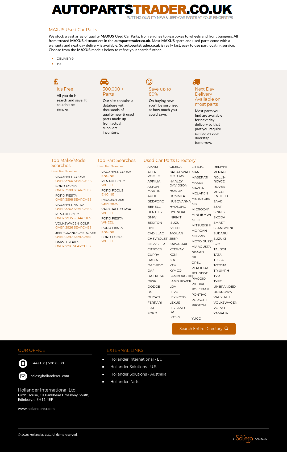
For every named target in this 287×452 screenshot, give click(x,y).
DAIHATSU (155, 276)
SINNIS (219, 212)
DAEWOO (155, 265)
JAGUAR (176, 233)
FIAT (150, 308)
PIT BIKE (198, 284)
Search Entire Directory (204, 328)
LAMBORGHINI (181, 276)
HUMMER (177, 196)
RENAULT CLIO (73, 216)
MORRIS (198, 236)
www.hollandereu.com (36, 408)
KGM (173, 254)
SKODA (219, 217)
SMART (219, 223)
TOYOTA (220, 265)
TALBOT (220, 249)
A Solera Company (249, 439)
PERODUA (200, 268)
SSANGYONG (224, 228)
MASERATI (200, 177)
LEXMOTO (177, 297)
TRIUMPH (221, 270)
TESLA (219, 260)
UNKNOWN (223, 292)
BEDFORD (155, 201)
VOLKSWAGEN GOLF (73, 225)
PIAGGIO (199, 278)
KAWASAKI (178, 244)
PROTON (199, 305)
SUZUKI (220, 239)
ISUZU (174, 223)
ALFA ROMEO (153, 174)
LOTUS (174, 317)
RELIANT (221, 167)
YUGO (196, 318)
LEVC (173, 292)
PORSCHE (200, 300)
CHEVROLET (157, 239)
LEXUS (174, 302)
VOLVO (219, 308)
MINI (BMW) (201, 215)
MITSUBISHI (201, 225)
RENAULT (221, 172)
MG (194, 204)
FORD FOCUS (73, 188)
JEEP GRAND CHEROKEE (75, 235)
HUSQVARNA (180, 201)
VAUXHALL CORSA (73, 179)
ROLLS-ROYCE (220, 179)
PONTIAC (199, 294)
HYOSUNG (177, 207)
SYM (217, 244)
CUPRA (153, 254)
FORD (152, 313)
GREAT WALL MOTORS (180, 174)
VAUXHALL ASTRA (73, 207)
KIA (172, 260)
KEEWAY (176, 249)
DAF (150, 270)
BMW (151, 217)
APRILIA (153, 181)
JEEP (173, 239)
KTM (173, 265)
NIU (195, 257)
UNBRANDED (225, 286)
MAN (195, 172)
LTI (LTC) (198, 167)
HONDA (175, 191)
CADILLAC (155, 233)
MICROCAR (201, 209)
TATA (218, 254)
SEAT (218, 207)
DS (149, 292)
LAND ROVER (180, 281)
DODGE (153, 286)
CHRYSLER (156, 244)
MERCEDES (201, 199)
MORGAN (199, 231)
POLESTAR (200, 289)
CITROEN (154, 249)
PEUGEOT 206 (112, 202)
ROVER (219, 187)
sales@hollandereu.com (43, 375)
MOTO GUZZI (202, 241)
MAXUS (197, 183)
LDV (172, 286)
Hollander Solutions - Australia (138, 374)
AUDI (151, 196)
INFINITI (175, 217)
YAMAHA (221, 313)
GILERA (175, 167)
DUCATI (153, 297)
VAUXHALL (222, 297)
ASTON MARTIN (153, 189)
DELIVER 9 (65, 58)
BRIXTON (154, 223)
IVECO (174, 228)
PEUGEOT (199, 273)
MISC (196, 220)
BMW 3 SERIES (73, 244)
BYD (150, 228)
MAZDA (198, 188)
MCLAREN (200, 193)
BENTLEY (154, 212)
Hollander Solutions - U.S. (133, 366)
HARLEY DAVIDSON (178, 183)
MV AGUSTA (201, 247)
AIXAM (152, 167)
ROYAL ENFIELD (221, 194)
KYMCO (175, 270)
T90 (60, 64)
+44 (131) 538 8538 (41, 363)
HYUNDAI (177, 212)
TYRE (218, 281)
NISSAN (198, 252)
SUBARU (221, 233)
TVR (217, 276)
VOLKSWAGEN (225, 302)
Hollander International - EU (136, 359)
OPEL (196, 262)
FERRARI (154, 302)
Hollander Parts (124, 381)
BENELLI (154, 207)
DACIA (152, 260)
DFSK (151, 281)
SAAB (218, 201)
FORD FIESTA (73, 197)
